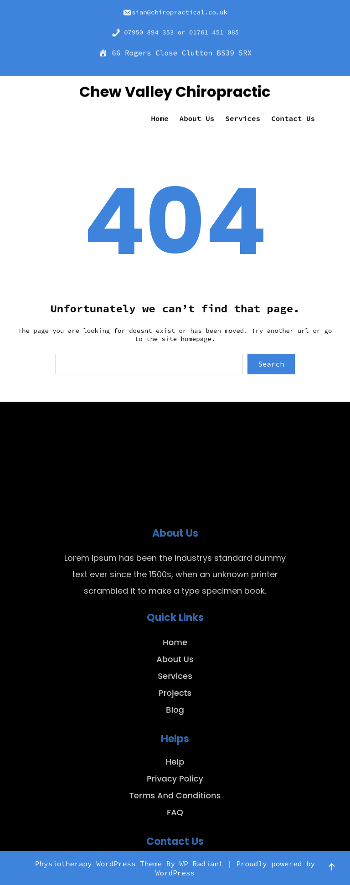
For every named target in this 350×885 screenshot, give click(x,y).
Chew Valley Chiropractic (174, 89)
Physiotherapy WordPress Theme (100, 863)
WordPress (175, 872)
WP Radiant (201, 863)
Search (271, 363)
